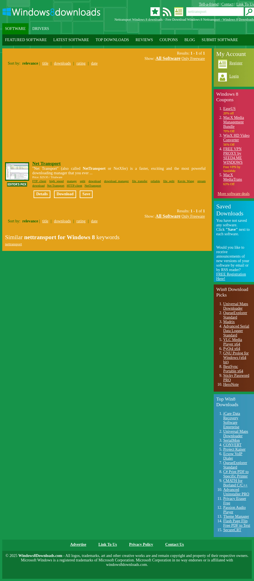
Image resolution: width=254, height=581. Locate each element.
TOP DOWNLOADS (112, 40)
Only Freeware (193, 59)
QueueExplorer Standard (235, 315)
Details (42, 194)
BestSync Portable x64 (233, 368)
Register (236, 63)
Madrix (229, 322)
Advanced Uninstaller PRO (236, 492)
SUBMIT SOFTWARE (220, 40)
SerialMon (231, 440)
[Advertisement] (52, 112)
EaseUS (229, 109)
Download (65, 194)
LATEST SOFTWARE (71, 40)
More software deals (234, 194)
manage (72, 181)
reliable (155, 181)
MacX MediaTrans (232, 177)
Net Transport (46, 163)
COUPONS (168, 40)
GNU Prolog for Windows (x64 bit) (236, 357)
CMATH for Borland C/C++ (235, 483)
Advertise (78, 544)
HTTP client (74, 185)
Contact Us (174, 544)
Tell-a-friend (209, 4)
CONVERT (232, 445)
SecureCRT (232, 530)
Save (86, 194)
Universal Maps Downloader (235, 306)
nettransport (13, 244)
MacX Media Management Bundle (233, 122)
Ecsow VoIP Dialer (232, 456)
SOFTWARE (15, 29)
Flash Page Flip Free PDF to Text (236, 523)
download (94, 181)
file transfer (139, 181)
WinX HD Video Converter (236, 137)
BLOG (189, 40)
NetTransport (92, 185)
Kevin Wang (186, 181)
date (94, 63)
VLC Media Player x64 (232, 342)
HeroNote (231, 384)
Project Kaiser (234, 449)
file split (169, 181)
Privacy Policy (141, 544)
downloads (62, 63)
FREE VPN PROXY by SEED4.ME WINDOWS (233, 155)
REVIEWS (144, 40)
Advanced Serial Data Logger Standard (236, 330)
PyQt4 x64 (231, 349)
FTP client (39, 181)
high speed (57, 181)
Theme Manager (236, 516)
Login (234, 76)
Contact (227, 4)
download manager (116, 181)
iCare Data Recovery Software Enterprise (231, 420)
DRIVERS (40, 29)
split (82, 181)
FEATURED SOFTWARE (26, 40)
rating (81, 63)
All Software (168, 58)
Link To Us (245, 4)
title (45, 63)
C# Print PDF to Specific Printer (236, 474)
